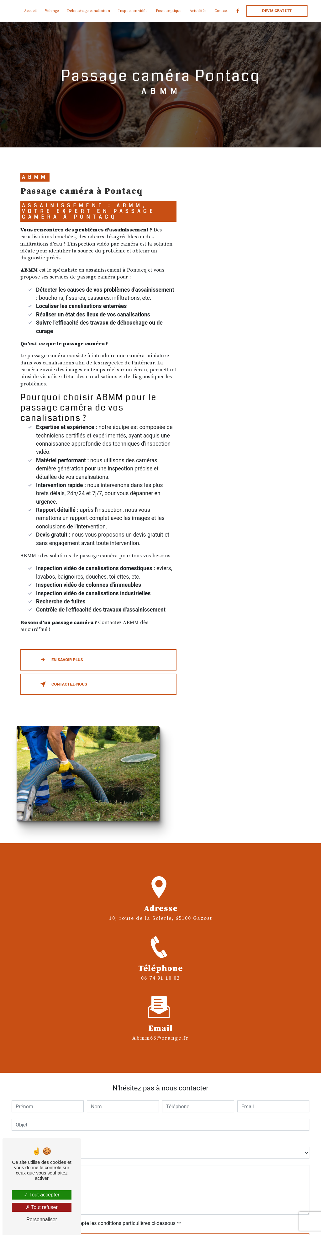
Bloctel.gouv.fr (195, 1172)
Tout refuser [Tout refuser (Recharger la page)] (42, 1207)
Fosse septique (169, 10)
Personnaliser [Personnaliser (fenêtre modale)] (41, 1219)
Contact (221, 10)
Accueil (30, 10)
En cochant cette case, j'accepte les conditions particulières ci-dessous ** (99, 1106)
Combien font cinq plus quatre (45, 1023)
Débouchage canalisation (88, 10)
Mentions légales (208, 1221)
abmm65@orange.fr (160, 901)
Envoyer (167, 1125)
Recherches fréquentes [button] (160, 1208)
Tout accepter (41, 1194)
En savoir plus (60, 661)
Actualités (198, 10)
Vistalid (105, 1221)
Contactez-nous (62, 686)
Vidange (52, 10)
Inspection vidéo (133, 10)
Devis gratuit (277, 10)
